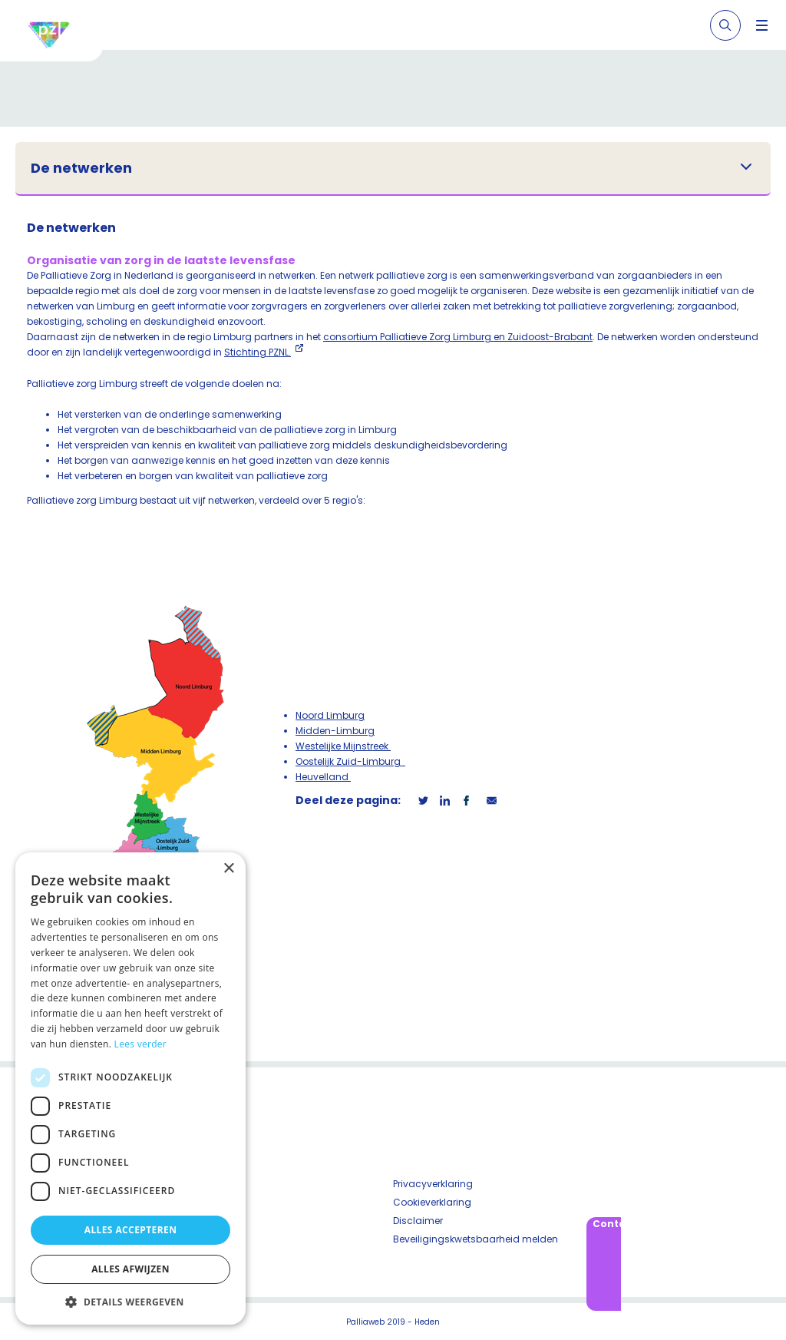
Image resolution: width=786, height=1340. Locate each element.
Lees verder (140, 1043)
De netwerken (81, 168)
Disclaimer (418, 1220)
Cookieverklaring (432, 1202)
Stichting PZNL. (257, 352)
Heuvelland (323, 776)
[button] (130, 1301)
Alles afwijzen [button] (130, 1268)
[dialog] (130, 1088)
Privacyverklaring (433, 1183)
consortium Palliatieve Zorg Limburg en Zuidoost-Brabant (458, 336)
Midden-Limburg (335, 730)
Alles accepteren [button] (130, 1229)
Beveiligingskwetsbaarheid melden (475, 1239)
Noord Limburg (330, 715)
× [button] (228, 869)
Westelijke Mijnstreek (343, 746)
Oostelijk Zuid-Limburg (350, 761)
